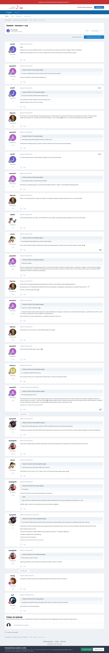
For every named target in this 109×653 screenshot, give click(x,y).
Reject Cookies (98, 649)
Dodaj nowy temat (76, 37)
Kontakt (57, 641)
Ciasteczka (63, 641)
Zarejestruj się (99, 7)
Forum (6, 16)
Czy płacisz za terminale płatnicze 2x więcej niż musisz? (53, 2)
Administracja (27, 16)
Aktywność (17, 12)
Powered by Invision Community (54, 644)
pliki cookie (24, 649)
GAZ (21, 31)
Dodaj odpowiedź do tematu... (21, 625)
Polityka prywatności (48, 641)
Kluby (12, 16)
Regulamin (18, 16)
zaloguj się (54, 619)
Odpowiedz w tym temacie (94, 37)
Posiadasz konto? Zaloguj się (85, 7)
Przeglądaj (9, 13)
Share (87, 30)
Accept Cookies (86, 649)
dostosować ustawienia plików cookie (63, 649)
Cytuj (24, 60)
